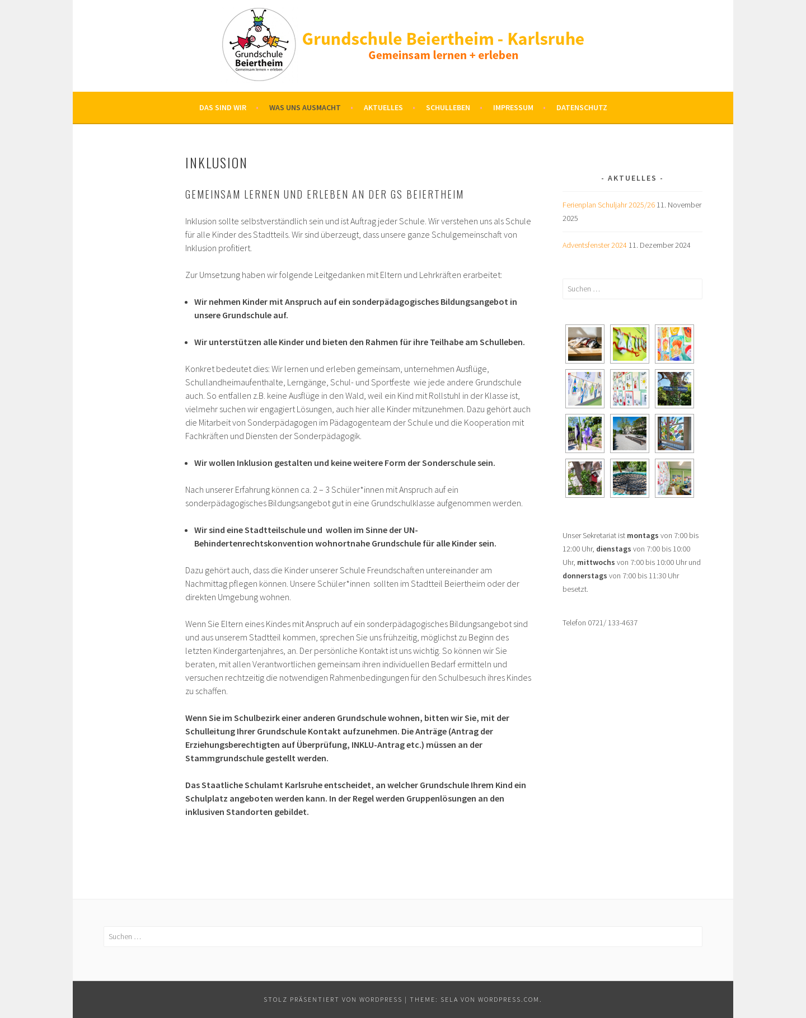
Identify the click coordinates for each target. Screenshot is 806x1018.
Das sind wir (222, 107)
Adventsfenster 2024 (595, 245)
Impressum (513, 107)
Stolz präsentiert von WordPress (333, 999)
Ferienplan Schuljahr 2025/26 (609, 205)
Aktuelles (383, 107)
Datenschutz (581, 107)
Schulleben (448, 107)
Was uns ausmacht (305, 107)
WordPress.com (509, 999)
